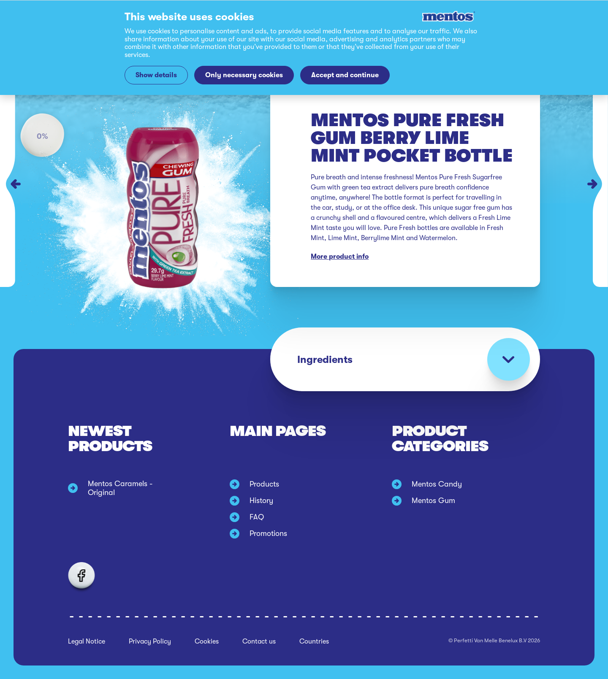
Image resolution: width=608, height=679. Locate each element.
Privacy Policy (150, 641)
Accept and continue (345, 75)
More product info (340, 256)
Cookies (207, 641)
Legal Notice (86, 641)
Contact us (259, 641)
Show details (156, 75)
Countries (314, 641)
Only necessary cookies (244, 75)
